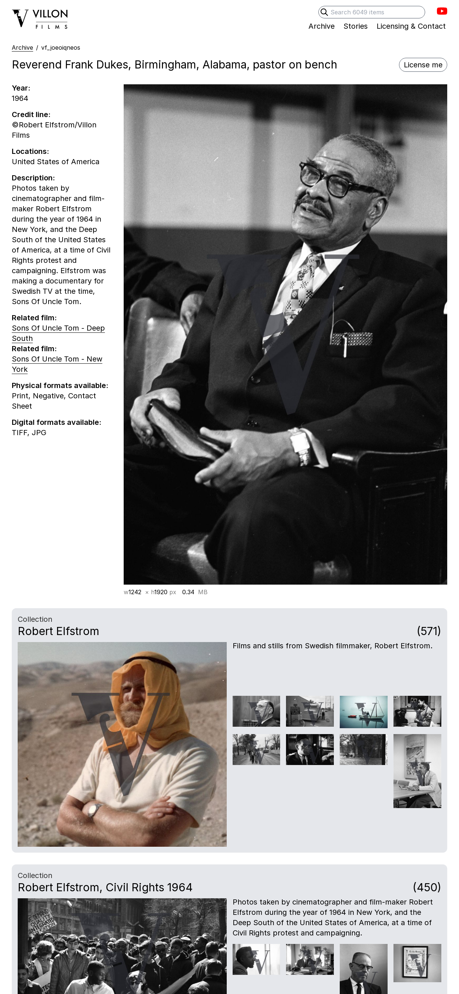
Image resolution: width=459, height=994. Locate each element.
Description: (33, 177)
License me (423, 64)
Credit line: (31, 114)
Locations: (30, 151)
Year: (21, 88)
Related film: (34, 317)
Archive (22, 47)
